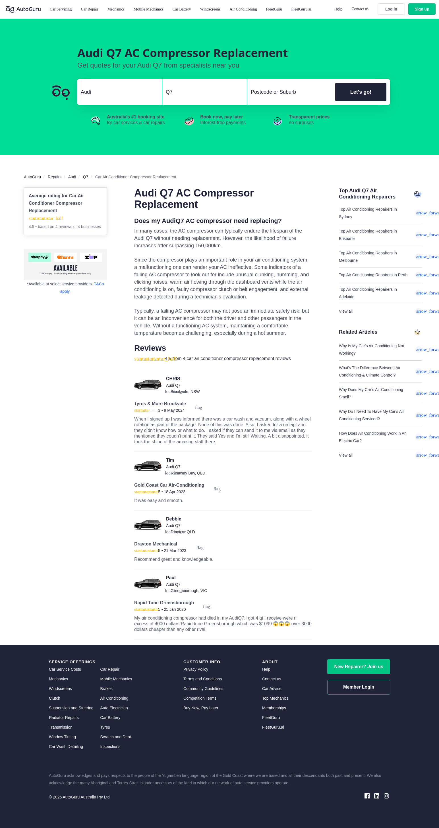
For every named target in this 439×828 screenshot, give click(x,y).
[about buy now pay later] (65, 264)
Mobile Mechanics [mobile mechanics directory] (116, 679)
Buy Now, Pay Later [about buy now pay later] (200, 708)
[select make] (117, 92)
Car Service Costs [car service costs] (65, 669)
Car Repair (89, 9)
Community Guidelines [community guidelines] (203, 688)
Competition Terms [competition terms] (199, 698)
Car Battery (110, 717)
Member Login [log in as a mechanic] (358, 687)
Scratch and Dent (115, 737)
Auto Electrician (114, 708)
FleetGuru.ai (301, 9)
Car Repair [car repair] (109, 669)
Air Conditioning (114, 698)
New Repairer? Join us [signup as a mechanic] (358, 666)
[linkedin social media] (376, 795)
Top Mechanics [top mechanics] (275, 698)
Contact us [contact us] (271, 679)
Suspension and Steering (71, 708)
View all (380, 311)
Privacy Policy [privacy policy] (195, 669)
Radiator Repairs (64, 717)
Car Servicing (61, 9)
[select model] (202, 92)
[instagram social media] (386, 795)
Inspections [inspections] (110, 746)
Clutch (54, 698)
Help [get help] (266, 669)
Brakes (106, 688)
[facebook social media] (367, 795)
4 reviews (64, 226)
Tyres (105, 727)
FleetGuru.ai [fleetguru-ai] (273, 727)
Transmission (61, 727)
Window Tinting (62, 737)
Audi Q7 (173, 385)
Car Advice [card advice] (271, 688)
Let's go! (360, 92)
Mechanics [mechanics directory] (58, 679)
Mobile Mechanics (148, 9)
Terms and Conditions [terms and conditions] (202, 679)
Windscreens (60, 688)
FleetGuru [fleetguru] (271, 717)
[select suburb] (289, 92)
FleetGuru (274, 9)
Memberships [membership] (274, 708)
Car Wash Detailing (66, 746)
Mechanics (116, 9)
